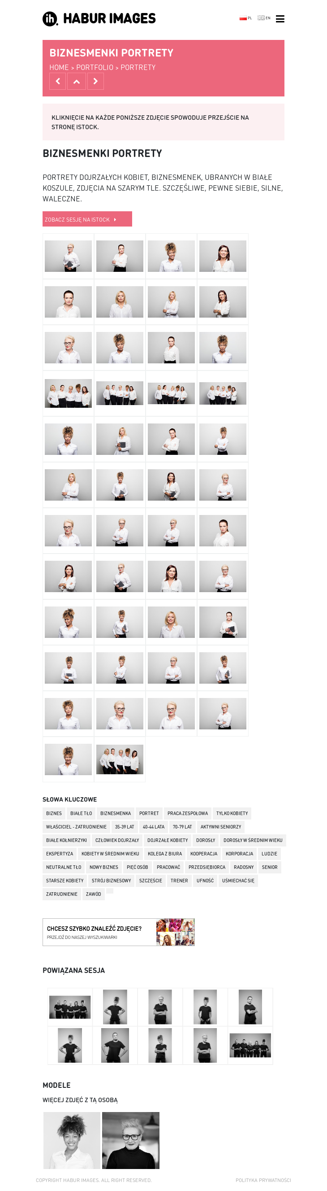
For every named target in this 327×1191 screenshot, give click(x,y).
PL (246, 18)
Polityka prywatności (263, 1180)
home (59, 67)
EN (264, 18)
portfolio (94, 67)
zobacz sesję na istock (80, 219)
